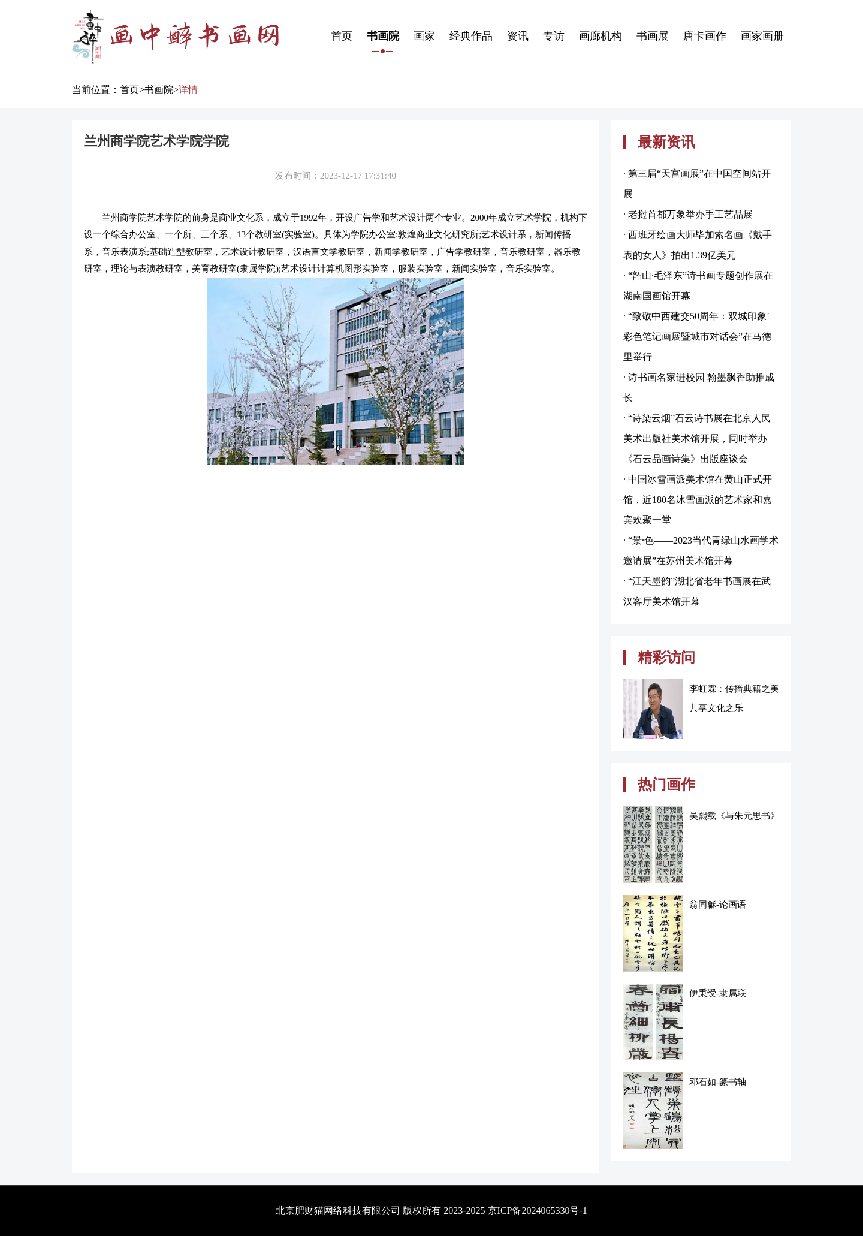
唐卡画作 (704, 36)
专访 (554, 36)
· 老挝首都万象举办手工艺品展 (688, 214)
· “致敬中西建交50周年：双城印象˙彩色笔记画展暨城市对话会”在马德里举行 (697, 336)
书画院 (383, 36)
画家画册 (762, 36)
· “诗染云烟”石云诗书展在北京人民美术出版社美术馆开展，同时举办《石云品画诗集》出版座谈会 (697, 438)
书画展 (652, 36)
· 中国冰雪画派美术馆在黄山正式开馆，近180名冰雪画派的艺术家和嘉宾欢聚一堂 (697, 499)
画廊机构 (600, 36)
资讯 (518, 36)
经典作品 (471, 36)
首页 (341, 36)
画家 (424, 36)
